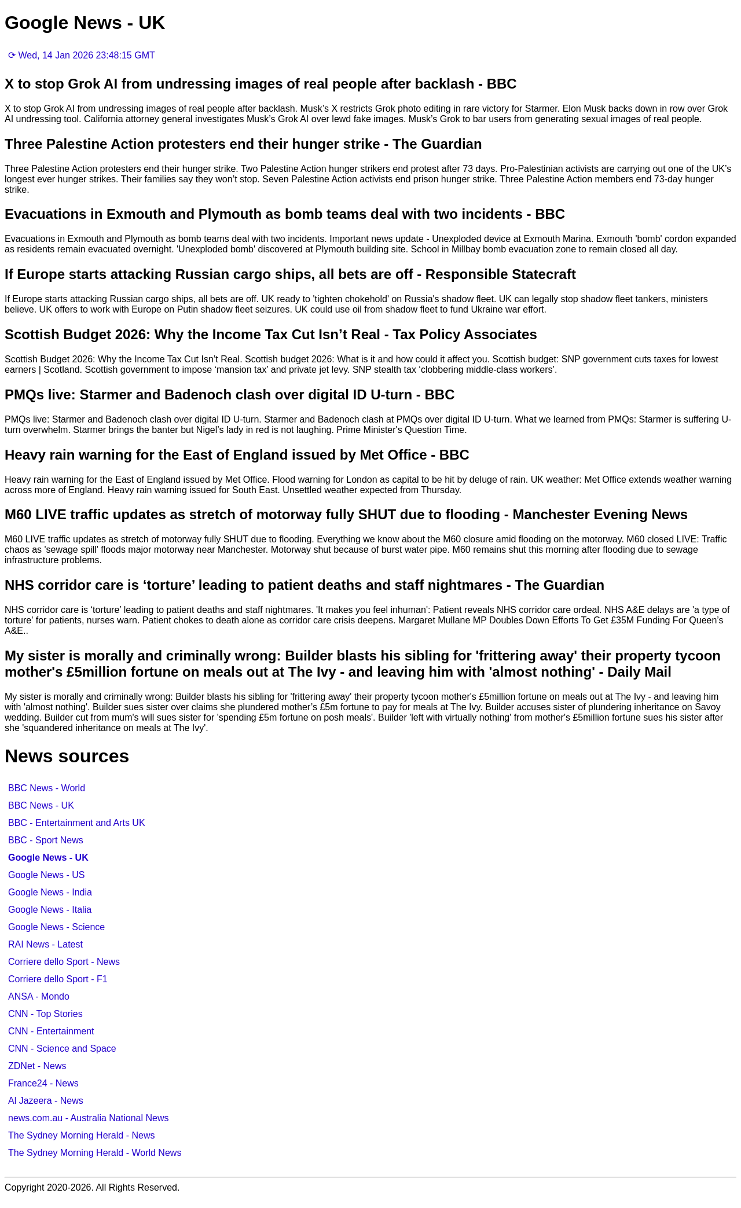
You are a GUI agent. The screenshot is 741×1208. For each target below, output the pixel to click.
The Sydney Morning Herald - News (81, 1135)
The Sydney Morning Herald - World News (94, 1153)
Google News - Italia (49, 910)
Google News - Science (56, 927)
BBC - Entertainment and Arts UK (76, 823)
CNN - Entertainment (51, 1031)
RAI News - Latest (45, 944)
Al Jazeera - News (45, 1101)
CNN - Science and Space (62, 1048)
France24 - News (43, 1083)
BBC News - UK (41, 805)
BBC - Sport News (45, 840)
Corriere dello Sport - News (64, 962)
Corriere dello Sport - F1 (58, 979)
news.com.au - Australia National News (88, 1118)
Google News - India (50, 892)
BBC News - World (46, 788)
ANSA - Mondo (38, 996)
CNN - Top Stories (45, 1014)
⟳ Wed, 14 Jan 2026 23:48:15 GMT (81, 55)
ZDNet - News (37, 1066)
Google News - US (46, 875)
